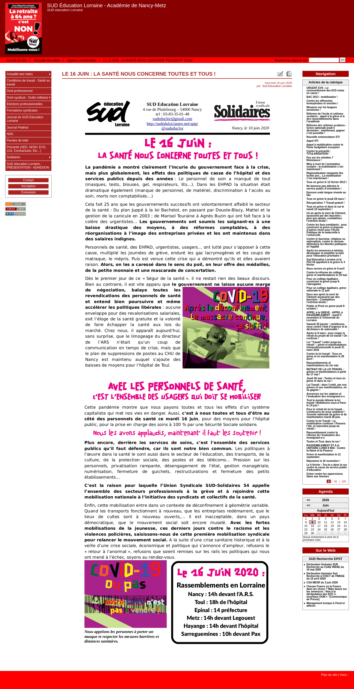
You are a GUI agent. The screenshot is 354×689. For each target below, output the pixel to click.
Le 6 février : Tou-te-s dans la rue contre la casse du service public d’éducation (326, 467)
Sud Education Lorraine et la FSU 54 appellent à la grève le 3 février (325, 262)
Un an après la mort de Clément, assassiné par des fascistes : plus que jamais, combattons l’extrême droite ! (326, 217)
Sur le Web (325, 550)
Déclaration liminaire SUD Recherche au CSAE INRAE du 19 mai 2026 (325, 567)
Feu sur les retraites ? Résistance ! (319, 159)
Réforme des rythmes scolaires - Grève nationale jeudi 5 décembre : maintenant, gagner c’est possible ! (326, 129)
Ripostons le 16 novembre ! (323, 461)
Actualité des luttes (47, 60)
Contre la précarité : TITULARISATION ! (318, 152)
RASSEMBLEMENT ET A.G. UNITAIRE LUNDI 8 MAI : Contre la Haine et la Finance (325, 448)
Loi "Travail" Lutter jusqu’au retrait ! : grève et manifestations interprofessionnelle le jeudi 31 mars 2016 (326, 346)
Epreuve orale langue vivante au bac (326, 193)
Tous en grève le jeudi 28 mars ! (325, 199)
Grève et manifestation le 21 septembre (323, 455)
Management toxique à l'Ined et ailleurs (325, 604)
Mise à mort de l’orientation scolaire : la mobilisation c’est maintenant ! (324, 167)
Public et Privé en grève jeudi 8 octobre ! (325, 307)
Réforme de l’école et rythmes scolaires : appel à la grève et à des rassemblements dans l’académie (325, 118)
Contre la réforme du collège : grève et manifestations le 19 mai (326, 273)
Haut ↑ (344, 675)
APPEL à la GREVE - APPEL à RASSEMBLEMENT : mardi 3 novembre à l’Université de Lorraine (324, 316)
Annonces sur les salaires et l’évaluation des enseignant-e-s (325, 395)
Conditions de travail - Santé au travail (28, 82)
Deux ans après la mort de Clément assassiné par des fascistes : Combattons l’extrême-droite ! (323, 298)
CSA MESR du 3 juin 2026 (322, 582)
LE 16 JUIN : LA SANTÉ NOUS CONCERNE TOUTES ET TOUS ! (148, 60)
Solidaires (13, 157)
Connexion (28, 192)
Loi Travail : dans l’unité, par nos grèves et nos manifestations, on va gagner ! (326, 387)
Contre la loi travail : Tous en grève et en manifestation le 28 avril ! (325, 356)
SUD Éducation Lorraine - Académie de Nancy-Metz (106, 5)
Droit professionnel (20, 91)
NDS (10, 134)
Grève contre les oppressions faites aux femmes (324, 475)
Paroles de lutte (17, 140)
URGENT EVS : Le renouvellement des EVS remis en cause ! (325, 90)
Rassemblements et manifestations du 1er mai (322, 364)
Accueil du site (16, 60)
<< (308, 500)
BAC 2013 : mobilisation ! (322, 97)
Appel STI (312, 141)
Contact (28, 180)
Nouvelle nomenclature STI (323, 137)
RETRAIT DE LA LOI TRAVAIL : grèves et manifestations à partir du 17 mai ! (326, 372)
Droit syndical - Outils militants (27, 97)
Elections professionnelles (25, 104)
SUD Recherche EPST (325, 559)
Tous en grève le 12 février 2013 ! (326, 182)
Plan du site (329, 675)
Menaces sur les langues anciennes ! (321, 108)
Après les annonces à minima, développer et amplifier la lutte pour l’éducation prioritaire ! (325, 253)
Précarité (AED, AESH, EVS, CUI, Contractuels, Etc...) (26, 149)
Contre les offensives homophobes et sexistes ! (322, 102)
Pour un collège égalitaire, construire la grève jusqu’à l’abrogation (322, 282)
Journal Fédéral (17, 127)
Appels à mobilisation (81, 60)
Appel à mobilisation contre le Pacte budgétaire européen (324, 146)
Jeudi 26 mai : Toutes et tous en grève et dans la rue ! (325, 379)
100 (344, 481)
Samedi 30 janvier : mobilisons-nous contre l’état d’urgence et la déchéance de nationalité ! (326, 327)
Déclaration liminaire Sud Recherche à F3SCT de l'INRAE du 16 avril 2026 (325, 576)
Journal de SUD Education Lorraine (25, 119)
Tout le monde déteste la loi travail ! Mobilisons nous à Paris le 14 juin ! (326, 403)
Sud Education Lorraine (277, 86)
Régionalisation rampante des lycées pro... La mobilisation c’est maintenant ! (324, 176)
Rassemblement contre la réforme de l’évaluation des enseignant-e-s (323, 435)
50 (335, 481)
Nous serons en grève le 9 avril (325, 268)
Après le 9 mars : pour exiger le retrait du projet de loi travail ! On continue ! (326, 336)
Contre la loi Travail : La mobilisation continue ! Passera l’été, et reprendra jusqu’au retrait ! (325, 425)
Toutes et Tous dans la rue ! (323, 441)
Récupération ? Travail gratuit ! (325, 203)
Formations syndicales (22, 110)
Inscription (28, 186)
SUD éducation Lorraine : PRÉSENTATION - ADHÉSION (28, 165)
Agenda (325, 491)
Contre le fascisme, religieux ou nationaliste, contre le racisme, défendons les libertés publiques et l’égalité (326, 243)
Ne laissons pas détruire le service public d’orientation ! (324, 187)
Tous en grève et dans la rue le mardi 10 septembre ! (325, 208)
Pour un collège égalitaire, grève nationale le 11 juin (326, 289)
